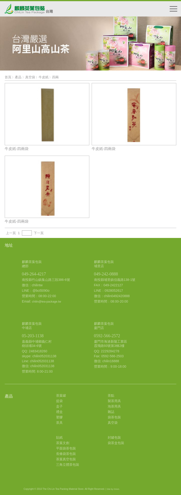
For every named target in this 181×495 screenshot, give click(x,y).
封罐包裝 (114, 437)
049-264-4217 (34, 274)
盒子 (59, 406)
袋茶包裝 (114, 417)
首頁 (8, 77)
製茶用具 (114, 401)
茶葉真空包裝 (66, 459)
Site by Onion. (113, 489)
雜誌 (111, 412)
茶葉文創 (62, 443)
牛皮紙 (44, 77)
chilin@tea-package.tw (46, 301)
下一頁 (39, 233)
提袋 (59, 401)
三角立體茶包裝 (67, 464)
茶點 (111, 395)
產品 (18, 77)
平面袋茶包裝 (66, 448)
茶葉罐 (61, 395)
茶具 (59, 422)
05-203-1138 (33, 335)
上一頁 (11, 233)
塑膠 (59, 417)
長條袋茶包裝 (66, 454)
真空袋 (30, 77)
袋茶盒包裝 (116, 443)
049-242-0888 (106, 274)
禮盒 (59, 412)
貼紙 (59, 437)
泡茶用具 (114, 406)
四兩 (55, 77)
